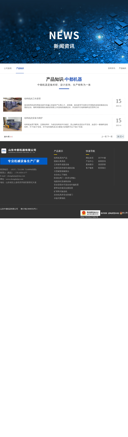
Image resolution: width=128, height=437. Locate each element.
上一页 (103, 144)
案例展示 (42, 8)
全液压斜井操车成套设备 (55, 168)
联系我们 (91, 8)
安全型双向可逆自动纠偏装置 (57, 185)
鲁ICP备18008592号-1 (28, 209)
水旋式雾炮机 (50, 198)
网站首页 (42, 4)
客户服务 (74, 8)
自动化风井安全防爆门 (54, 195)
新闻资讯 (91, 4)
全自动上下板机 (51, 175)
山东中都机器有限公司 (9, 209)
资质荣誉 (58, 8)
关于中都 (58, 4)
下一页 (109, 144)
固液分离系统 (50, 161)
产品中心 (74, 4)
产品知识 (20, 68)
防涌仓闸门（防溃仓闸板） (56, 178)
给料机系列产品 (51, 158)
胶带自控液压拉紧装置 (54, 188)
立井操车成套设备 (52, 164)
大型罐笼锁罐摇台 (52, 171)
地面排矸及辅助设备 (53, 181)
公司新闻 (8, 68)
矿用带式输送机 (51, 191)
